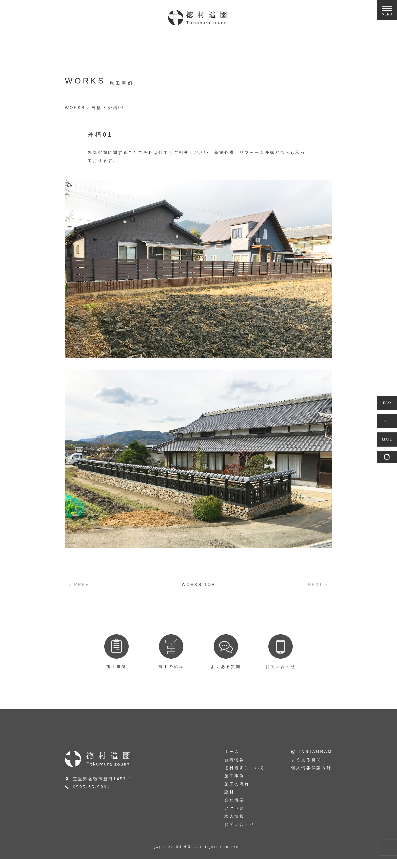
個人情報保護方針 (311, 768)
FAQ (387, 403)
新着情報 (234, 760)
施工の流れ (237, 784)
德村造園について (244, 768)
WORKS (75, 108)
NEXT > (318, 584)
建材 (229, 792)
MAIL (387, 439)
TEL (387, 421)
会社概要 (234, 800)
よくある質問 (306, 760)
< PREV (79, 584)
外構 (97, 108)
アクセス (234, 808)
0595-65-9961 (91, 787)
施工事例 (234, 776)
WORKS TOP (198, 584)
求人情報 (234, 816)
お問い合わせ (239, 824)
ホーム (232, 751)
